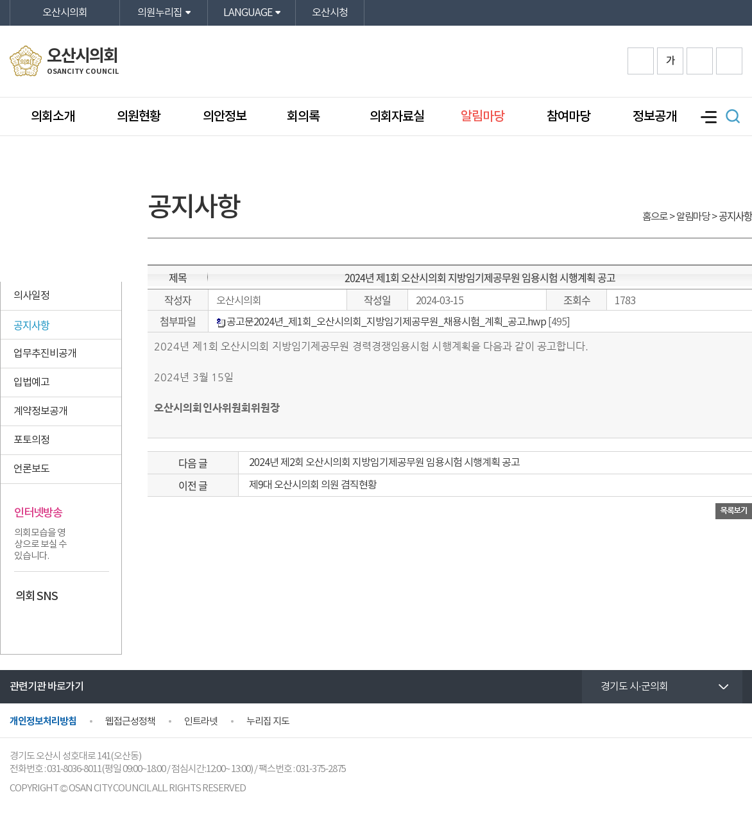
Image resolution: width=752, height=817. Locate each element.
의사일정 (31, 296)
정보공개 (654, 117)
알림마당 (482, 117)
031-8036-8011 (74, 769)
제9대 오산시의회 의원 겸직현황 (313, 485)
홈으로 (654, 217)
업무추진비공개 (44, 353)
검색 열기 (733, 116)
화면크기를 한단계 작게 (700, 60)
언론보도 (31, 469)
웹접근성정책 (130, 721)
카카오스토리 (49, 623)
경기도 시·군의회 (634, 686)
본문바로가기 (0, 0)
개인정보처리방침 (43, 721)
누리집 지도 (267, 721)
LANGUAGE (247, 13)
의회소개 (52, 117)
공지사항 (31, 324)
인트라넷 (201, 721)
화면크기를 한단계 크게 (641, 60)
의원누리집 (159, 13)
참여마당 (568, 117)
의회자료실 (397, 117)
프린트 (729, 60)
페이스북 (25, 623)
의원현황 (138, 117)
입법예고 (31, 382)
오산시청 (330, 13)
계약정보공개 (40, 411)
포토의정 (31, 440)
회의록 (304, 117)
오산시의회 (64, 13)
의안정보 (224, 117)
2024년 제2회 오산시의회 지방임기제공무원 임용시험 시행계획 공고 (384, 463)
